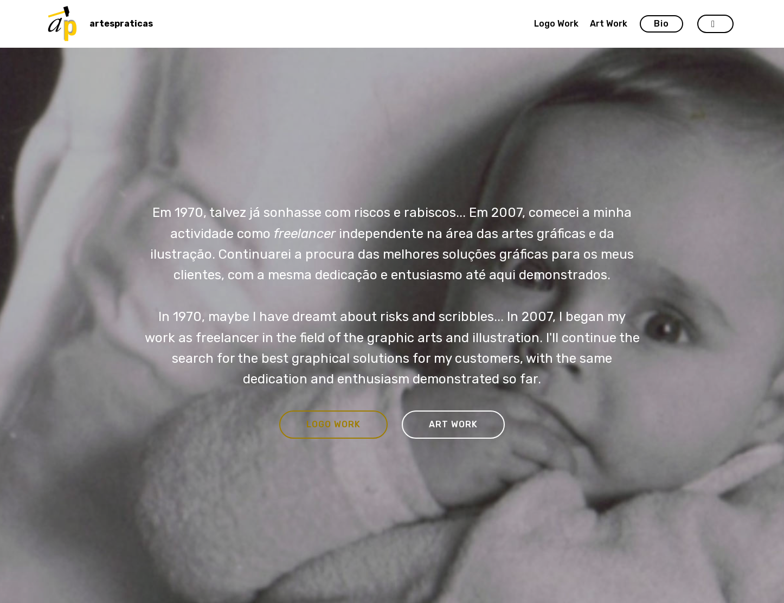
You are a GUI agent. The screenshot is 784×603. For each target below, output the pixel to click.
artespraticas (121, 23)
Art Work (608, 23)
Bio (661, 23)
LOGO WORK (333, 424)
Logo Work (556, 23)
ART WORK (453, 424)
